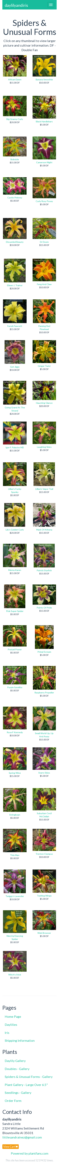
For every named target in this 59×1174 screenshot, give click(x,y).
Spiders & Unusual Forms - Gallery (29, 1077)
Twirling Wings (44, 895)
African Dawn (14, 79)
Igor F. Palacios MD (15, 447)
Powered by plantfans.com (29, 1153)
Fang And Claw (44, 284)
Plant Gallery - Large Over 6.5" (26, 1085)
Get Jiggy (15, 366)
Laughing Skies (44, 447)
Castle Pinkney (14, 197)
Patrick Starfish (44, 570)
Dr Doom (44, 242)
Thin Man (14, 855)
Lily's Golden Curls (15, 529)
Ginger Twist (44, 366)
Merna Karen (14, 570)
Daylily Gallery (15, 1061)
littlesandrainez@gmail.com (22, 1137)
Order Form (13, 1100)
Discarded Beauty (14, 242)
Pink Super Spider (14, 611)
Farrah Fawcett (14, 326)
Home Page (13, 1016)
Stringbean (14, 814)
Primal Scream (44, 651)
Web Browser (44, 933)
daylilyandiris (16, 5)
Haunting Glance (44, 403)
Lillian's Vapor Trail (44, 489)
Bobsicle (15, 159)
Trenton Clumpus (44, 853)
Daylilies (11, 1024)
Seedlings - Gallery (18, 1092)
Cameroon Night (44, 162)
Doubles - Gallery (17, 1069)
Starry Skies (44, 772)
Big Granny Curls (14, 119)
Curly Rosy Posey (44, 201)
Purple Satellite (14, 687)
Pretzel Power (15, 649)
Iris (7, 1032)
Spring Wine (15, 773)
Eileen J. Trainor (14, 285)
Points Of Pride (44, 607)
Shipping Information (20, 1040)
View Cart (10, 1146)
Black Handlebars (44, 121)
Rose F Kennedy (15, 732)
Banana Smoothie (44, 79)
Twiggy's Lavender (15, 896)
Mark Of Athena (44, 529)
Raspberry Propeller (44, 692)
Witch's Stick (14, 974)
